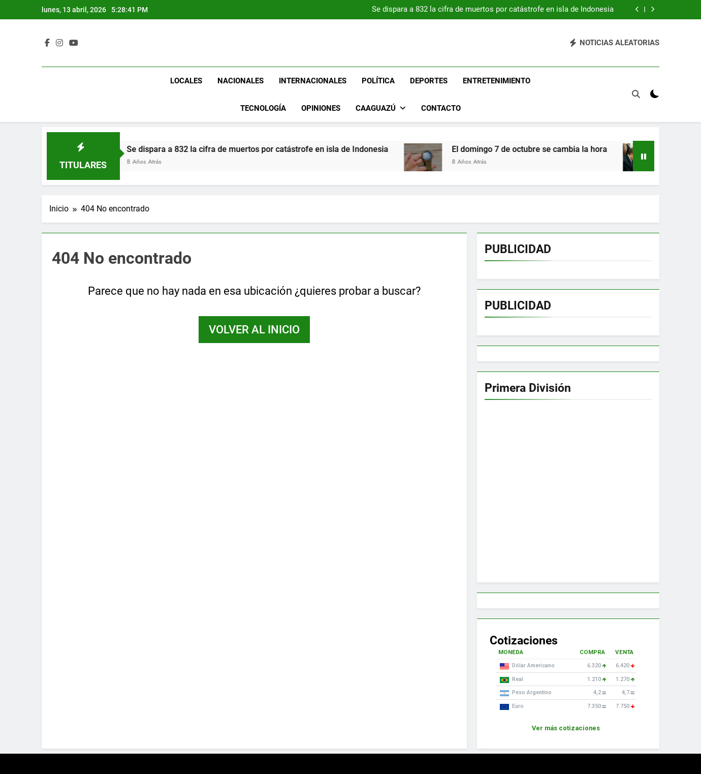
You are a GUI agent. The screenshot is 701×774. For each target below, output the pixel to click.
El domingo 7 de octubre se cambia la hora (544, 149)
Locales (186, 80)
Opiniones (320, 108)
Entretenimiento (496, 80)
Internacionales (312, 80)
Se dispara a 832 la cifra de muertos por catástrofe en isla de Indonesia (493, 10)
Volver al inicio (254, 329)
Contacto (441, 108)
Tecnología (263, 108)
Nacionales (240, 80)
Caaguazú (376, 108)
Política (378, 80)
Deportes (429, 80)
